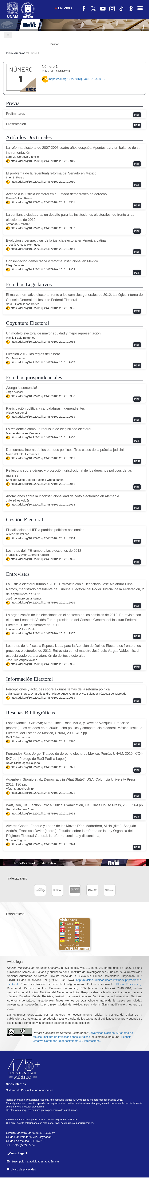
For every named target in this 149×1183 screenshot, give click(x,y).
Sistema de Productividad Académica (29, 1090)
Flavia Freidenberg (128, 984)
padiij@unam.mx (85, 1123)
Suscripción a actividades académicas (33, 1161)
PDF (137, 114)
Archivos (20, 53)
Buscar (54, 44)
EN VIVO (63, 8)
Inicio (10, 53)
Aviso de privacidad (21, 1169)
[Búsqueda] (28, 44)
